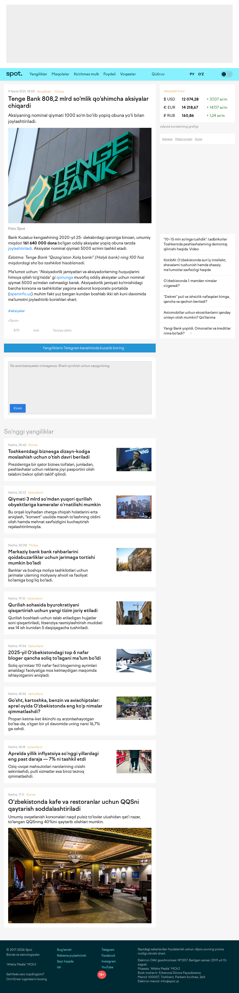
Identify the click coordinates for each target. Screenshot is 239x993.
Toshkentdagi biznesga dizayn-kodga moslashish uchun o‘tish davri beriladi (49, 454)
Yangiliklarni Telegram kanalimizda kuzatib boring (80, 348)
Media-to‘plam (183, 139)
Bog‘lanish (64, 949)
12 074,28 (190, 99)
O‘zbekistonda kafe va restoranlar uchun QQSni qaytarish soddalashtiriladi (73, 805)
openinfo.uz (20, 294)
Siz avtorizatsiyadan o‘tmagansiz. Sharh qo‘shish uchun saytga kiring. (80, 381)
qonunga (64, 277)
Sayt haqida (65, 961)
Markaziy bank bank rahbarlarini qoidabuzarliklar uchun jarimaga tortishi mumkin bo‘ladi (51, 557)
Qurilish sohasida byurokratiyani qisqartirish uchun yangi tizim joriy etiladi (53, 607)
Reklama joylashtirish (71, 955)
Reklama (167, 139)
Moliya (33, 545)
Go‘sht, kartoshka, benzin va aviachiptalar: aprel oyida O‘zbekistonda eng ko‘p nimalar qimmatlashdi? (55, 705)
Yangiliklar (38, 74)
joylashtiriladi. (20, 248)
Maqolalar (60, 74)
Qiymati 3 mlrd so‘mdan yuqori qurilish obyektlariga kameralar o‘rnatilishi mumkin (54, 501)
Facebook (106, 955)
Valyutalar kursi (174, 91)
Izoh (33, 330)
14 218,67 (190, 107)
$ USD (169, 99)
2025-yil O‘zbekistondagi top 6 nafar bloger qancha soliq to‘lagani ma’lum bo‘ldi (54, 655)
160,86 (188, 115)
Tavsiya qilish (59, 330)
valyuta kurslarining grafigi (180, 127)
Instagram (106, 961)
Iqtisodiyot (35, 492)
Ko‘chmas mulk (86, 74)
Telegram (105, 949)
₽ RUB (169, 115)
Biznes (33, 445)
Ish (59, 967)
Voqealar (128, 74)
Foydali (109, 74)
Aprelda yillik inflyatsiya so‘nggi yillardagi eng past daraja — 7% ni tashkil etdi (53, 756)
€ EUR (169, 107)
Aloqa (198, 139)
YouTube (105, 967)
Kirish (18, 408)
